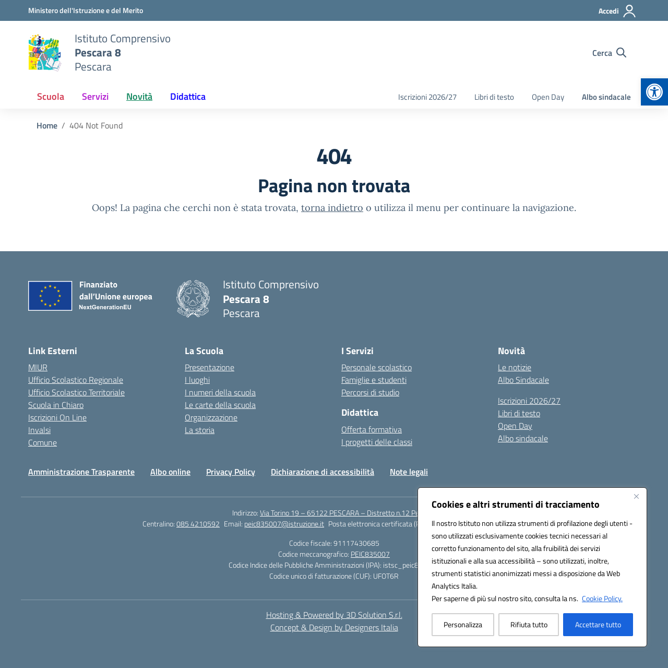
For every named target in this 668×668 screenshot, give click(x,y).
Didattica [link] (188, 96)
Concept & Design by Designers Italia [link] (334, 627)
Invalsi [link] (39, 430)
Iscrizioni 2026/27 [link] (427, 97)
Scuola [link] (50, 96)
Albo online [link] (170, 471)
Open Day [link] (548, 97)
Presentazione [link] (209, 367)
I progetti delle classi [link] (376, 442)
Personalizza (463, 624)
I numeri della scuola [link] (220, 392)
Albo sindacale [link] (606, 97)
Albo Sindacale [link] (523, 379)
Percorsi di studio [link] (370, 392)
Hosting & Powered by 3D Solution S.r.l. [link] (334, 614)
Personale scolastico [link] (376, 367)
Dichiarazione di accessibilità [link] (322, 471)
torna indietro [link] (332, 208)
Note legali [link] (409, 471)
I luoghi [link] (197, 379)
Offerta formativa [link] (371, 429)
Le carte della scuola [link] (220, 405)
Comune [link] (42, 442)
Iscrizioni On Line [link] (57, 417)
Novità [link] (139, 96)
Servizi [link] (95, 96)
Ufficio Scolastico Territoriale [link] (76, 392)
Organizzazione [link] (211, 417)
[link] (654, 92)
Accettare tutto (598, 624)
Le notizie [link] (514, 367)
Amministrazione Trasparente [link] (81, 471)
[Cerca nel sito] (609, 53)
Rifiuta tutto (528, 624)
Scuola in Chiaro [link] (56, 405)
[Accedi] (617, 11)
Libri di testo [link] (494, 97)
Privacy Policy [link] (230, 471)
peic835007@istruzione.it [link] (284, 523)
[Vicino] (636, 496)
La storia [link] (199, 430)
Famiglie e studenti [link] (374, 379)
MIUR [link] (37, 367)
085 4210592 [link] (198, 523)
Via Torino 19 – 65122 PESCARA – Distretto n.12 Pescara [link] (348, 512)
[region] (532, 567)
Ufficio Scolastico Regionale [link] (75, 379)
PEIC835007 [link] (370, 553)
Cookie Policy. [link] (602, 598)
